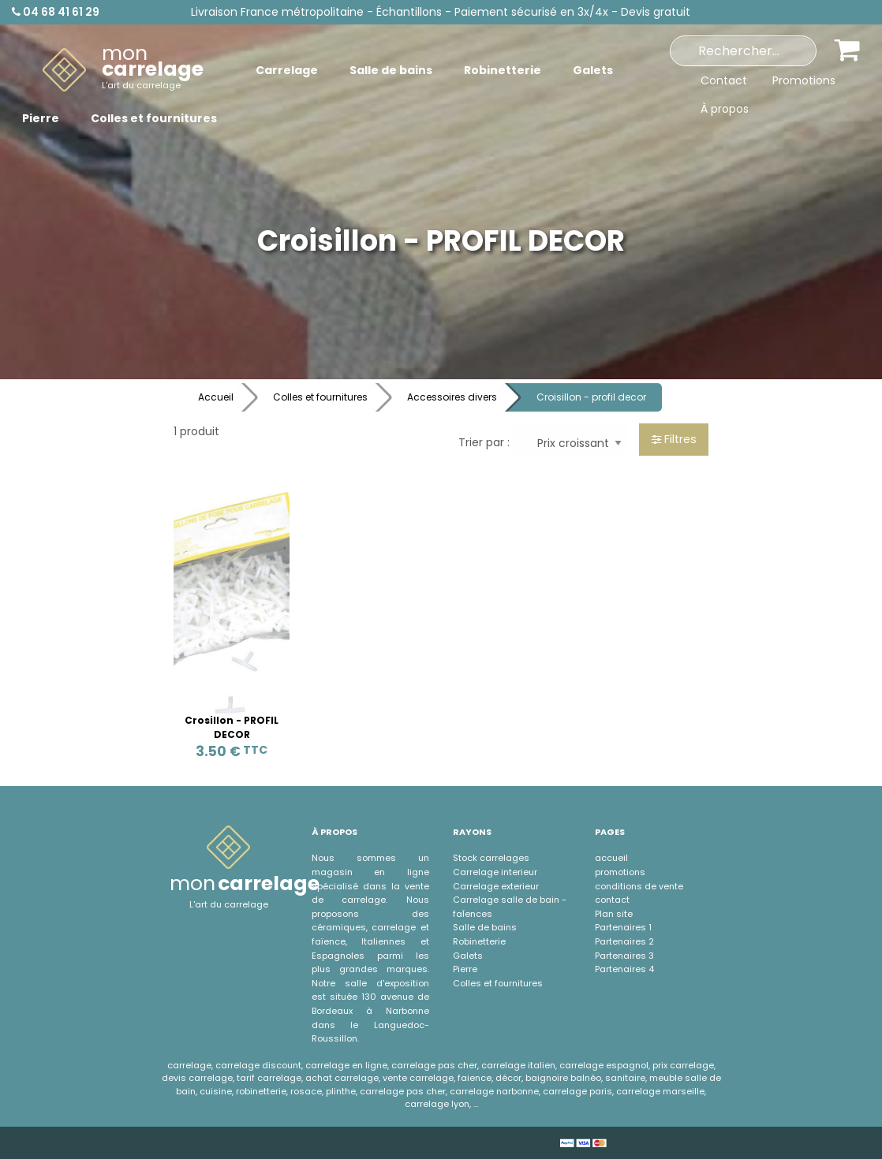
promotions (620, 872)
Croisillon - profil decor (591, 397)
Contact (724, 80)
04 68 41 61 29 (55, 12)
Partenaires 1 (623, 927)
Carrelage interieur (495, 872)
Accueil (216, 397)
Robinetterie (479, 941)
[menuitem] (123, 70)
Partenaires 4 (624, 969)
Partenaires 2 (624, 941)
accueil (611, 858)
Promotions (803, 80)
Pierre (465, 969)
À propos (725, 109)
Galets (468, 955)
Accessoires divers (452, 397)
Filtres (674, 439)
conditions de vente (639, 886)
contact (612, 899)
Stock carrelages (491, 858)
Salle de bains (485, 927)
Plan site (614, 913)
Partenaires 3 (624, 955)
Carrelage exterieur (496, 886)
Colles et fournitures (320, 397)
